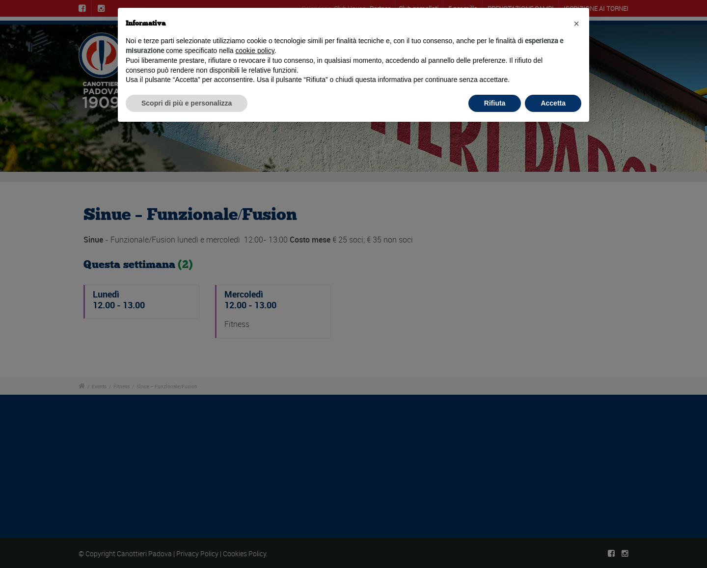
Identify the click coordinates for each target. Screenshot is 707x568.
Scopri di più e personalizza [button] (186, 103)
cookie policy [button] (255, 50)
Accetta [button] (553, 103)
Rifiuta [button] (495, 103)
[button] (576, 23)
